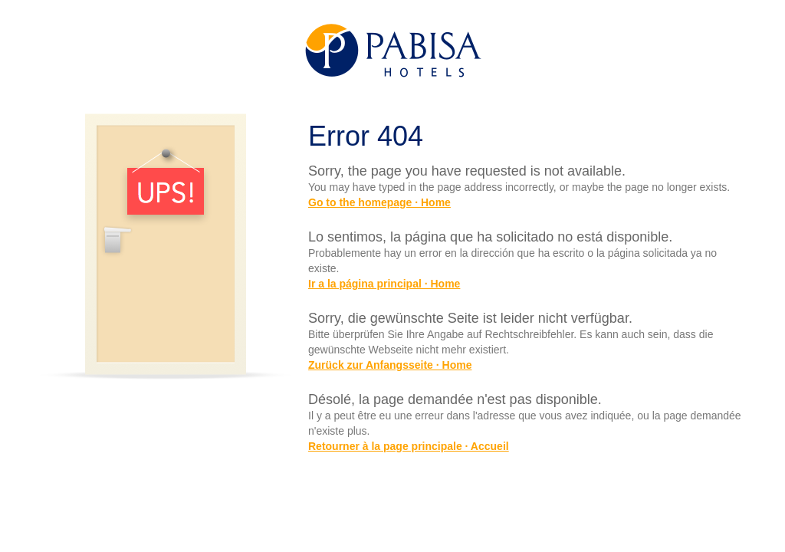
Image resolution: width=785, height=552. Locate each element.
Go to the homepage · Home (379, 202)
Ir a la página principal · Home (384, 284)
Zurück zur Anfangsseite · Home (389, 365)
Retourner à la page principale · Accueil (408, 446)
